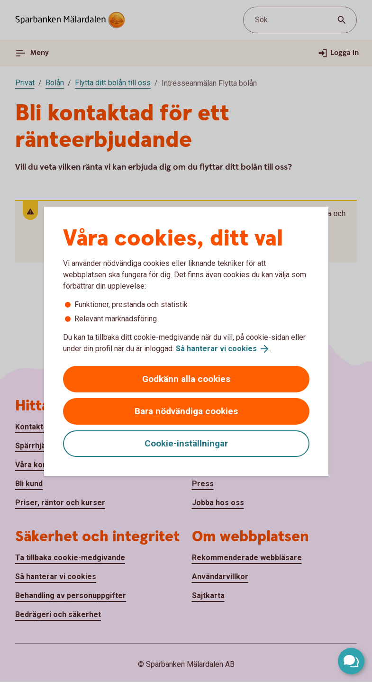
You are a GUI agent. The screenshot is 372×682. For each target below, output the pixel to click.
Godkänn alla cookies (186, 378)
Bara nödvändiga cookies (186, 411)
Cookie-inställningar (186, 443)
